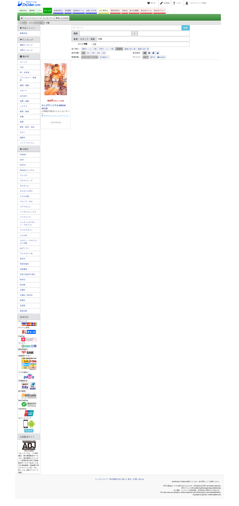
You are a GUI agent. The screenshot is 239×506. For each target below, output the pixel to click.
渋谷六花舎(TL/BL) (27, 274)
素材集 (32, 10)
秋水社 (22, 279)
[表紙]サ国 (47, 111)
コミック (47, 10)
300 (103, 53)
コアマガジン (25, 207)
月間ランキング (26, 50)
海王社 (22, 259)
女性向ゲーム (78, 10)
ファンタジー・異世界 (28, 79)
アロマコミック (26, 180)
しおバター (64, 111)
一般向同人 (22, 10)
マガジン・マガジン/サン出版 (28, 241)
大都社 (22, 290)
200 (98, 53)
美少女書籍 (134, 10)
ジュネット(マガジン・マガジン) (27, 223)
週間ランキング (26, 45)
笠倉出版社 (24, 264)
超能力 (22, 137)
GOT (22, 160)
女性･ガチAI (91, 10)
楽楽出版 (23, 311)
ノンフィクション (27, 143)
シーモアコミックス (28, 212)
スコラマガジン (26, 230)
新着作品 (23, 33)
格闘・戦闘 (24, 85)
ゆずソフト (24, 248)
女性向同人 (58, 10)
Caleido (23, 154)
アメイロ (23, 175)
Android (161, 57)
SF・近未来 (24, 72)
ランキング (48, 18)
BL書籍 (68, 10)
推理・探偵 (24, 111)
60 (88, 53)
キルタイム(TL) (26, 191)
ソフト (39, 10)
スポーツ (23, 91)
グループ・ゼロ (26, 201)
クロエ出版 (24, 196)
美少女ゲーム (146, 10)
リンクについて (101, 479)
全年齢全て (104, 57)
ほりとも (56, 111)
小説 (21, 67)
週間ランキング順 (89, 49)
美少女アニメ (159, 10)
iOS (152, 57)
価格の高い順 (143, 49)
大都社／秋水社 (26, 295)
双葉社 (22, 300)
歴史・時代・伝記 (27, 127)
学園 (21, 117)
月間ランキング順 (106, 49)
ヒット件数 (82, 44)
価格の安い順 (130, 49)
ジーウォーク (25, 217)
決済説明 (28, 431)
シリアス (23, 106)
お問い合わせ (138, 479)
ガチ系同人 (103, 10)
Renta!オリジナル (27, 170)
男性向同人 (115, 10)
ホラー (22, 132)
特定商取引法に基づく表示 (120, 479)
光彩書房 (23, 269)
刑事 (21, 122)
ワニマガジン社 (26, 253)
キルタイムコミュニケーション (56, 116)
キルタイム (24, 186)
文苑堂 (22, 306)
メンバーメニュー (32, 18)
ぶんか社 (23, 235)
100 (93, 53)
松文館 (22, 285)
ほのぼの (23, 96)
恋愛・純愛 (24, 101)
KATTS (23, 165)
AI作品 (124, 10)
